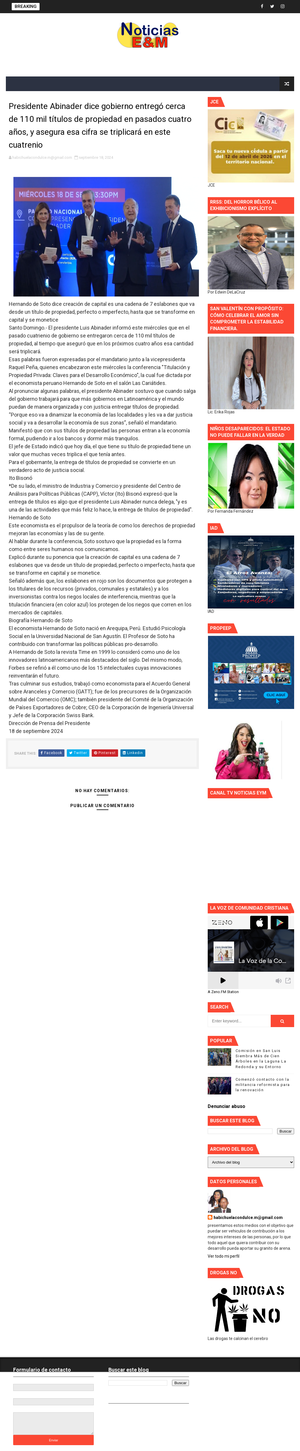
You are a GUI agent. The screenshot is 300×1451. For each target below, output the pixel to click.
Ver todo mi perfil (223, 1256)
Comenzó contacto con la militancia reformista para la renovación (263, 1084)
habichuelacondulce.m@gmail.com (248, 1217)
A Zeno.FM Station (223, 991)
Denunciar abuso (226, 1106)
